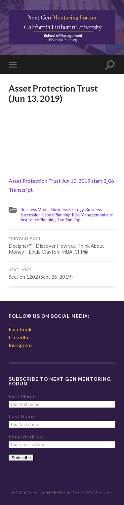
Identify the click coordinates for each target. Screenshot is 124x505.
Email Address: (27, 436)
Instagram (20, 345)
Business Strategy (67, 209)
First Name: (23, 396)
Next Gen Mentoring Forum (62, 492)
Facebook (20, 329)
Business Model (35, 209)
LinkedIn (18, 337)
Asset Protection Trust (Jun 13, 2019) (53, 93)
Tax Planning (68, 219)
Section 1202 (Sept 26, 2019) (62, 274)
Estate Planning (56, 214)
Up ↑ (108, 492)
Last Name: (22, 416)
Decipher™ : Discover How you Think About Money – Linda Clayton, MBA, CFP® (62, 246)
